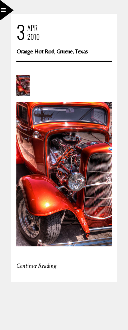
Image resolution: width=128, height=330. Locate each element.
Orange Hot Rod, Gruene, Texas (51, 51)
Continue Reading (36, 266)
